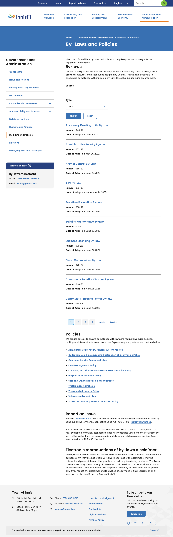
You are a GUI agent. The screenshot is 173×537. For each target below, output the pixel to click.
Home (69, 37)
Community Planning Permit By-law (89, 299)
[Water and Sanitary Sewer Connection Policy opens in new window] (93, 401)
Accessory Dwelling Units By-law (87, 125)
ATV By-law (73, 183)
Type (69, 100)
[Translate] (121, 3)
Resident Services (49, 16)
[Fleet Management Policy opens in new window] (82, 365)
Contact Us (100, 3)
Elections (14, 142)
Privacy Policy (96, 520)
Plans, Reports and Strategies (25, 150)
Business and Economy (125, 16)
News (58, 3)
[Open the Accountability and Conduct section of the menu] (50, 111)
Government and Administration (151, 16)
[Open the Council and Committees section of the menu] (50, 103)
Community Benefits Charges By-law (90, 279)
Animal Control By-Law (81, 164)
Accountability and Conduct (25, 111)
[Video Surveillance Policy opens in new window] (82, 396)
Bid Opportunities (19, 119)
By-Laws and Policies (21, 134)
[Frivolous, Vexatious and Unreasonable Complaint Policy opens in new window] (99, 370)
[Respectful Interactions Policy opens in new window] (85, 375)
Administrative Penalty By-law (85, 144)
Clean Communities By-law (83, 260)
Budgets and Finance (21, 127)
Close (153, 530)
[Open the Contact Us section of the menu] (50, 72)
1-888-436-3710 (74, 503)
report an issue (83, 418)
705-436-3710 (70, 498)
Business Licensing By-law (83, 241)
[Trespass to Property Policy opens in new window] (83, 391)
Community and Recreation (73, 16)
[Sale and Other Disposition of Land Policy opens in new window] (91, 380)
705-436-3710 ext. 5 (28, 178)
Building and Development (99, 16)
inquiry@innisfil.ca (27, 183)
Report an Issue (77, 3)
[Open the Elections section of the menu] (50, 143)
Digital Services (97, 514)
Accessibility (96, 503)
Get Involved (16, 95)
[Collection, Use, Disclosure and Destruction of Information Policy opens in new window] (104, 355)
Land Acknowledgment (101, 498)
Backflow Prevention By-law (84, 202)
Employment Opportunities (24, 87)
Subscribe (136, 514)
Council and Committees (23, 103)
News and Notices (19, 79)
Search (70, 85)
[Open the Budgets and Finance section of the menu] (50, 127)
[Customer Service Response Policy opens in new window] (87, 360)
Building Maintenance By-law (85, 221)
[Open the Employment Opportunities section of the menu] (50, 87)
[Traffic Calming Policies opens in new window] (81, 386)
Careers (42, 3)
